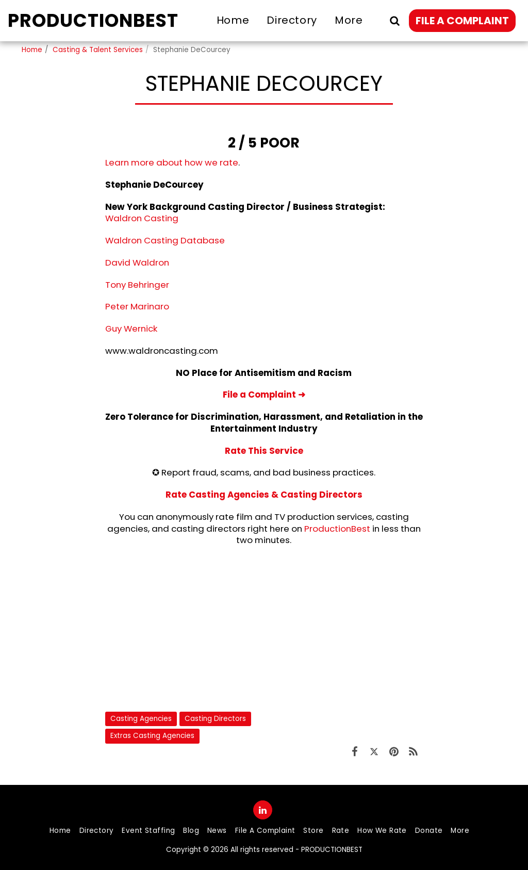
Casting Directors (215, 719)
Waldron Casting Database (165, 240)
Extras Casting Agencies (152, 736)
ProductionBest (337, 528)
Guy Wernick (131, 328)
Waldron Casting (141, 218)
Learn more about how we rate (171, 162)
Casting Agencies (141, 719)
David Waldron (137, 262)
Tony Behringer (137, 284)
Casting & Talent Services (98, 50)
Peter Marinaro (137, 306)
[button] (394, 20)
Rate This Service (264, 451)
